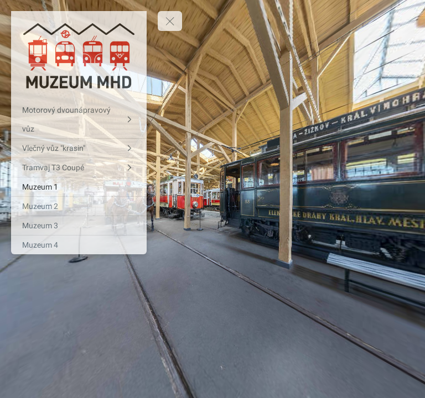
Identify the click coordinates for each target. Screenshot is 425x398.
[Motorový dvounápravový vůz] (79, 119)
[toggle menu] (170, 21)
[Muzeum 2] (79, 206)
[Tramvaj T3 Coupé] (79, 167)
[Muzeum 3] (79, 225)
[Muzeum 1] (79, 186)
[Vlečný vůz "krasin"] (79, 148)
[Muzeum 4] (79, 244)
